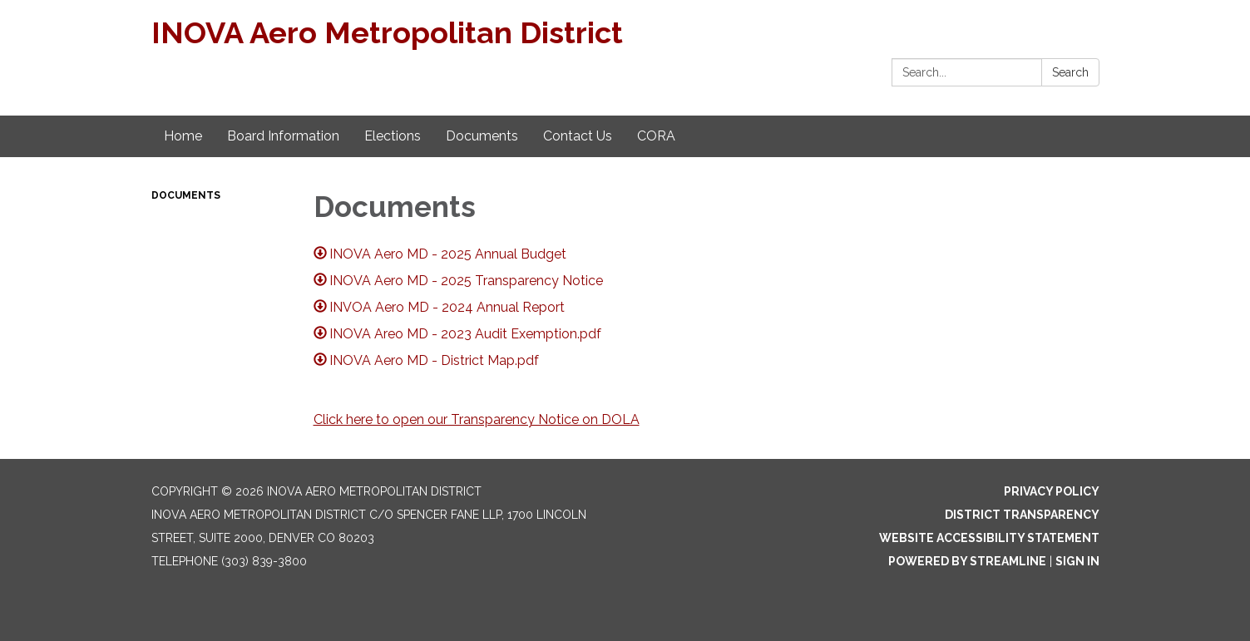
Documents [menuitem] (482, 136)
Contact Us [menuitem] (577, 136)
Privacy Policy (1051, 491)
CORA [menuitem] (656, 136)
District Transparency (1022, 514)
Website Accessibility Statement (989, 538)
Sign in (1077, 561)
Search (1070, 72)
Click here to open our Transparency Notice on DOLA (477, 419)
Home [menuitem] (183, 136)
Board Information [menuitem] (283, 136)
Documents (185, 195)
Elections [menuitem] (392, 136)
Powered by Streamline (967, 561)
